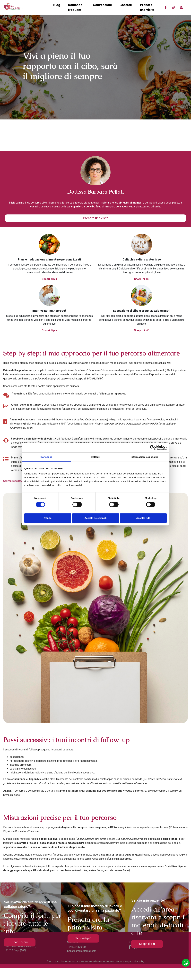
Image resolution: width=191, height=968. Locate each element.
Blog (56, 5)
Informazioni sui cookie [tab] (144, 457)
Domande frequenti (75, 7)
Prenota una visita (147, 7)
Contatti (126, 5)
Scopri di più (49, 279)
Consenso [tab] (46, 457)
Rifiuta (48, 518)
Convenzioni (102, 5)
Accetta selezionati (95, 518)
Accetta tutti (143, 518)
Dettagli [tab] (95, 457)
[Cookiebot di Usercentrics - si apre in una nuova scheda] (152, 447)
